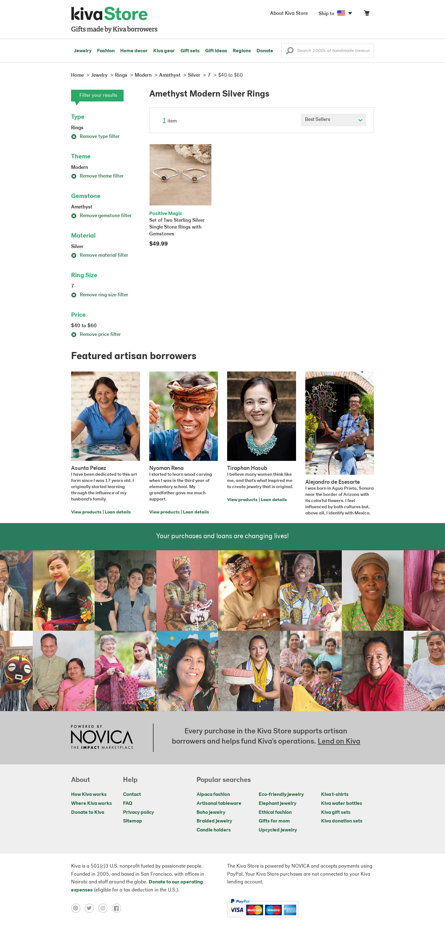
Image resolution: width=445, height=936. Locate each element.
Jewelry (82, 51)
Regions (242, 51)
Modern (79, 167)
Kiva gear (164, 51)
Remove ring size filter (99, 295)
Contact (132, 794)
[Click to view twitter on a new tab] (91, 908)
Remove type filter (95, 136)
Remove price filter (96, 334)
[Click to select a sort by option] (333, 120)
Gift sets (190, 51)
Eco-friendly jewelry (281, 794)
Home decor (134, 51)
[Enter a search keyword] (327, 51)
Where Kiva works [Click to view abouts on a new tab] (91, 803)
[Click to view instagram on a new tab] (105, 908)
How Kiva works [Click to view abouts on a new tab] (89, 794)
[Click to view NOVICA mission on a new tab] (102, 737)
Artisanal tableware (219, 803)
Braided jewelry (214, 821)
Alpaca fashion (213, 794)
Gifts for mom (274, 821)
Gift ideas (216, 51)
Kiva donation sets (341, 821)
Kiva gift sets (335, 812)
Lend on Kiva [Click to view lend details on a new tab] (339, 741)
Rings (77, 128)
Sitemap (132, 821)
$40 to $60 (84, 326)
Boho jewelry (211, 812)
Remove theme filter (97, 176)
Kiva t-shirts (335, 794)
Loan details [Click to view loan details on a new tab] (118, 512)
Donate (264, 51)
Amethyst (81, 207)
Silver (77, 246)
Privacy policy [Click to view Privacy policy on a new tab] (138, 812)
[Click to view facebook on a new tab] (118, 908)
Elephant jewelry (277, 803)
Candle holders (214, 830)
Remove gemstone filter (101, 215)
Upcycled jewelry (278, 830)
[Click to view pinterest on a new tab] (78, 908)
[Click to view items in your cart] (366, 14)
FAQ (127, 803)
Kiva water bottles (341, 803)
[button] (290, 52)
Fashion (106, 51)
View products (86, 512)
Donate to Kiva (87, 812)
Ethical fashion (275, 812)
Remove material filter (99, 255)
